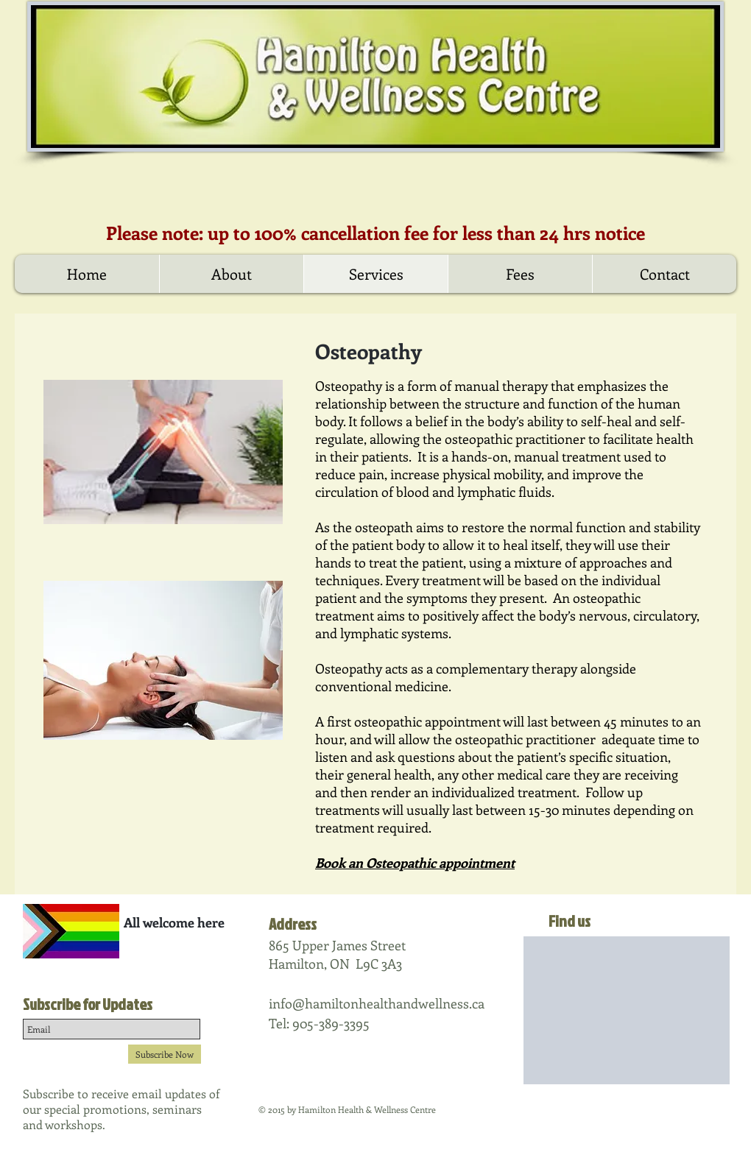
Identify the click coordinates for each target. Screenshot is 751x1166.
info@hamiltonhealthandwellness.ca (376, 1003)
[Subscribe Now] (164, 1054)
